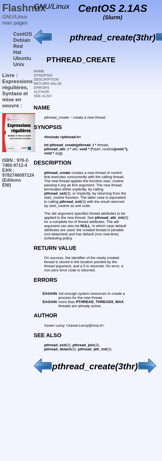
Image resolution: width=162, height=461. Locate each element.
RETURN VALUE (48, 83)
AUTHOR (41, 92)
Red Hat (18, 49)
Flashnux (24, 7)
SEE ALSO (43, 96)
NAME (39, 71)
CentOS (22, 34)
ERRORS (42, 88)
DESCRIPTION (46, 79)
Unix (18, 64)
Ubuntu (22, 58)
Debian (21, 40)
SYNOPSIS (43, 75)
